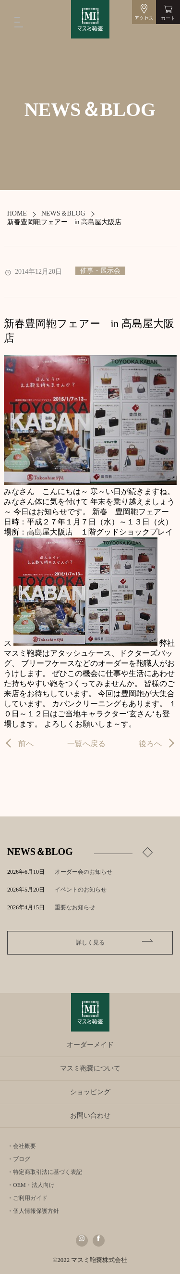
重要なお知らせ (75, 907)
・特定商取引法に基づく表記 (44, 1172)
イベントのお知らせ (81, 889)
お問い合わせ (90, 1115)
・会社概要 (21, 1146)
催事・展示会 (100, 270)
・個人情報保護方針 (33, 1211)
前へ (26, 743)
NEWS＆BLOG (63, 213)
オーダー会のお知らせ (83, 871)
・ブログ (18, 1159)
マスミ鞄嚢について (90, 1068)
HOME (17, 213)
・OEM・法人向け (31, 1185)
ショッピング (90, 1092)
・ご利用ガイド (27, 1198)
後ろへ (150, 743)
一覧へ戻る (86, 743)
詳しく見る (90, 942)
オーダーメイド (90, 1044)
